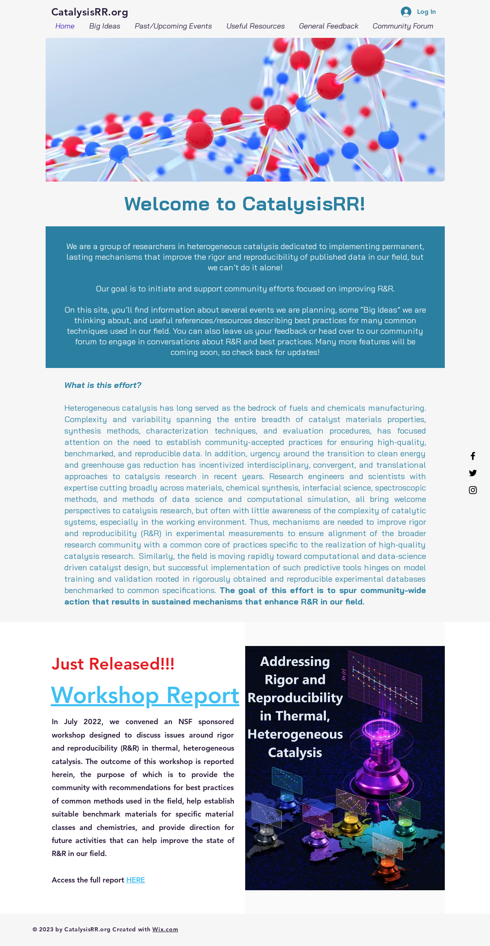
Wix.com (165, 929)
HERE (135, 880)
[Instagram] (473, 490)
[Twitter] (473, 473)
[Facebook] (473, 456)
